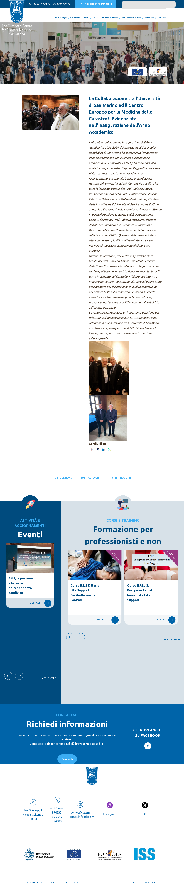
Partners (149, 17)
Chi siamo (75, 17)
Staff (86, 17)
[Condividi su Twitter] (98, 449)
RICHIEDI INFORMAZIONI (96, 4)
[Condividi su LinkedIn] (104, 449)
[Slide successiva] (19, 676)
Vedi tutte (49, 678)
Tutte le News (62, 478)
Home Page (61, 17)
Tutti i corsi (171, 639)
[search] (144, 6)
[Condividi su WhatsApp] (109, 449)
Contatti (162, 17)
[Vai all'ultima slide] (8, 676)
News (115, 17)
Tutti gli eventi (90, 478)
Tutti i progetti (120, 478)
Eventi (105, 17)
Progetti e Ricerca (131, 17)
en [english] (18, 4)
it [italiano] (12, 4)
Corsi (95, 17)
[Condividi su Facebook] (92, 449)
